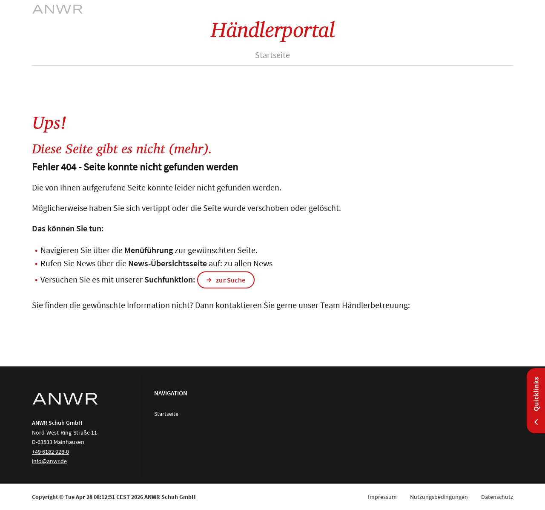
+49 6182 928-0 (50, 451)
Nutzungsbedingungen (439, 497)
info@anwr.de (49, 461)
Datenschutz (497, 497)
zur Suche (230, 280)
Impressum (382, 497)
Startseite (272, 54)
